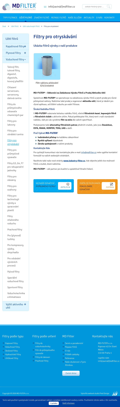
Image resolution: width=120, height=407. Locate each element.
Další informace (68, 403)
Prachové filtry (14, 229)
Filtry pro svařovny (12, 188)
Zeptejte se (65, 185)
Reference (69, 358)
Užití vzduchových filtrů (31, 26)
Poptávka (110, 185)
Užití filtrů (25, 17)
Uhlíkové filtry (11, 358)
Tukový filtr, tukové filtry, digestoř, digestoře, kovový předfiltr (15, 74)
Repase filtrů (58, 17)
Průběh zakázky (72, 354)
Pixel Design (104, 393)
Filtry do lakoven (42, 357)
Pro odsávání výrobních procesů (13, 262)
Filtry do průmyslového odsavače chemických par (15, 110)
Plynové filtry (13, 53)
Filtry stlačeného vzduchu (13, 220)
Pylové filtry (13, 271)
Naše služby (75, 17)
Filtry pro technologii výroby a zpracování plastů (13, 203)
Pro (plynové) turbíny (14, 237)
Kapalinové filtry (15, 46)
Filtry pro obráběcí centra (15, 132)
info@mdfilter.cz (88, 152)
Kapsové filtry (11, 343)
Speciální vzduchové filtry (15, 279)
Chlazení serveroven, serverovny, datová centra (14, 93)
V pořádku (53, 403)
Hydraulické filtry (13, 354)
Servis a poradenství (74, 343)
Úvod (4, 26)
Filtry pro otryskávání (13, 142)
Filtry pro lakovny (12, 123)
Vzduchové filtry (15, 59)
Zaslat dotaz (70, 373)
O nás (99, 17)
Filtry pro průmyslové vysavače (13, 153)
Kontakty (109, 17)
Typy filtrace (10, 17)
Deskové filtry (11, 350)
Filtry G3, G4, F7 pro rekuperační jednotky (15, 167)
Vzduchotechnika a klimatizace (16, 295)
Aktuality (89, 17)
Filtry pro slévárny (12, 178)
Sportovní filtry (15, 287)
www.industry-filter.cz (74, 160)
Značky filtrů (41, 17)
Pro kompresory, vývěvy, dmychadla (15, 249)
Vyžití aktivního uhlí (14, 306)
